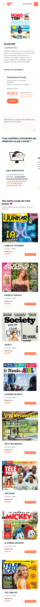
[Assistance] (36, 4)
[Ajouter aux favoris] (34, 130)
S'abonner (12, 101)
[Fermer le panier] (4, 4)
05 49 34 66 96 (27, 4)
